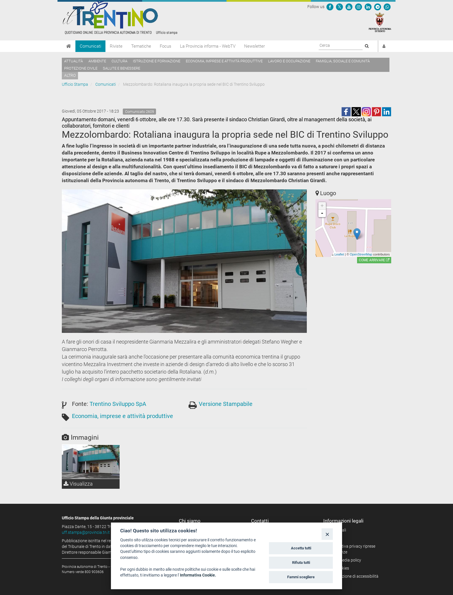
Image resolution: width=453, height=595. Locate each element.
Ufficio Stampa (75, 84)
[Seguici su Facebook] (330, 6)
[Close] (327, 534)
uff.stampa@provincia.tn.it (86, 532)
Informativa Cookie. (198, 575)
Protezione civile (80, 68)
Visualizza (78, 484)
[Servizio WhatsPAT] (387, 6)
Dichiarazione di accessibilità (352, 576)
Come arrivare (374, 260)
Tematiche (141, 46)
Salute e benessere (121, 68)
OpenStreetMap (361, 254)
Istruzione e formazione (156, 61)
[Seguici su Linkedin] (368, 6)
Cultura (119, 61)
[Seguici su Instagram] (358, 6)
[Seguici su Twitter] (339, 6)
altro (70, 75)
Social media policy (344, 560)
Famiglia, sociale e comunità (343, 61)
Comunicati (90, 46)
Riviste (116, 46)
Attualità (73, 61)
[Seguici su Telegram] (378, 6)
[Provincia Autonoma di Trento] (380, 22)
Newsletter (254, 46)
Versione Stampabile (226, 403)
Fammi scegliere (301, 577)
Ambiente (97, 61)
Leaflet (339, 254)
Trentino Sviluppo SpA (118, 403)
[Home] (68, 46)
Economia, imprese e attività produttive (224, 61)
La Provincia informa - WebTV (207, 46)
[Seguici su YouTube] (349, 6)
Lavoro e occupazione (289, 61)
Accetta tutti (301, 548)
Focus (165, 46)
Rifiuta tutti (301, 562)
